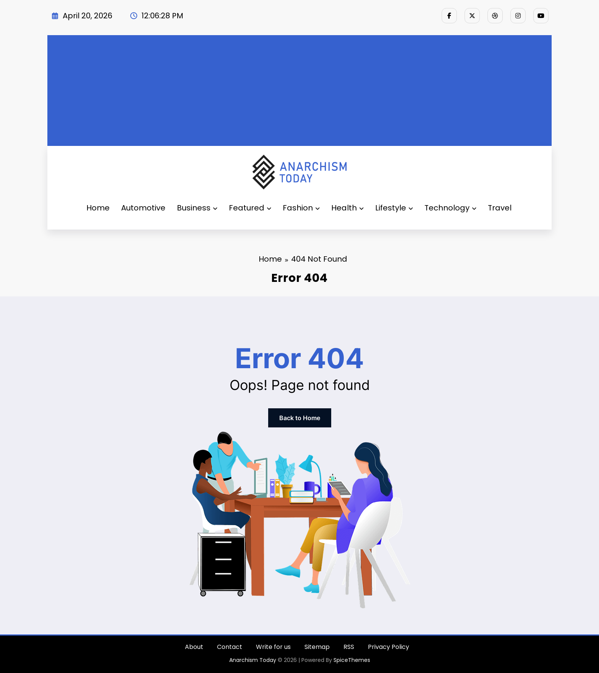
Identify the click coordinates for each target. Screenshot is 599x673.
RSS (348, 646)
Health (347, 207)
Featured (250, 207)
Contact (229, 646)
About (194, 646)
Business (197, 207)
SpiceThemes (351, 660)
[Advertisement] (299, 88)
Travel (500, 207)
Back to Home (299, 418)
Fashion (301, 207)
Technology (450, 207)
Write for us (273, 646)
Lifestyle (394, 207)
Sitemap (317, 646)
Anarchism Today (252, 660)
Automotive (143, 207)
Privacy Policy (388, 646)
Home (98, 207)
